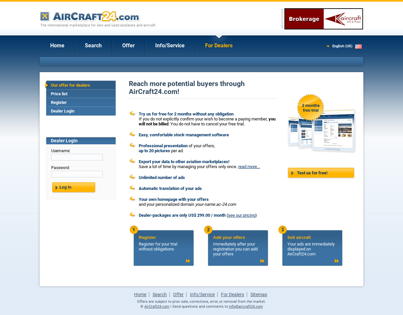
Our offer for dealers (70, 85)
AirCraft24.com (156, 306)
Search (93, 45)
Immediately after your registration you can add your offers (238, 245)
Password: (60, 167)
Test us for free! (312, 172)
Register (59, 102)
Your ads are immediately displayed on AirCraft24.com (312, 245)
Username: (60, 151)
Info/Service (170, 45)
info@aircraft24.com (246, 306)
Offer (128, 45)
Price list (59, 93)
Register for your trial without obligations (163, 243)
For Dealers (219, 45)
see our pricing (241, 215)
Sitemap (258, 294)
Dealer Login (62, 111)
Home (57, 45)
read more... (249, 166)
